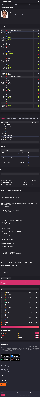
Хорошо (3, 395)
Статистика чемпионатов (13, 118)
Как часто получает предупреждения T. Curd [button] (10, 265)
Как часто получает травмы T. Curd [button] (8, 259)
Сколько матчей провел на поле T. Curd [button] (9, 228)
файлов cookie (24, 393)
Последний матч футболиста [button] (7, 239)
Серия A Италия (3, 365)
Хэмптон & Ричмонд (6, 210)
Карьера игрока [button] (4, 200)
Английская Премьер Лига (5, 366)
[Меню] (1, 1)
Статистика (4, 118)
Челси (3, 206)
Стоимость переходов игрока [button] (7, 246)
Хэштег (3, 207)
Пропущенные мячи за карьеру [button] (7, 217)
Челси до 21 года (5, 223)
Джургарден (3, 243)
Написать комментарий (5, 278)
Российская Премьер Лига (5, 371)
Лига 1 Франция (3, 370)
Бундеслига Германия (4, 369)
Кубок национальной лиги (15, 103)
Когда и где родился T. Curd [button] (6, 195)
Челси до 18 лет (5, 224)
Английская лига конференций (16, 30)
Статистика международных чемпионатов (28, 118)
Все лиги (2, 373)
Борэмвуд (4, 212)
